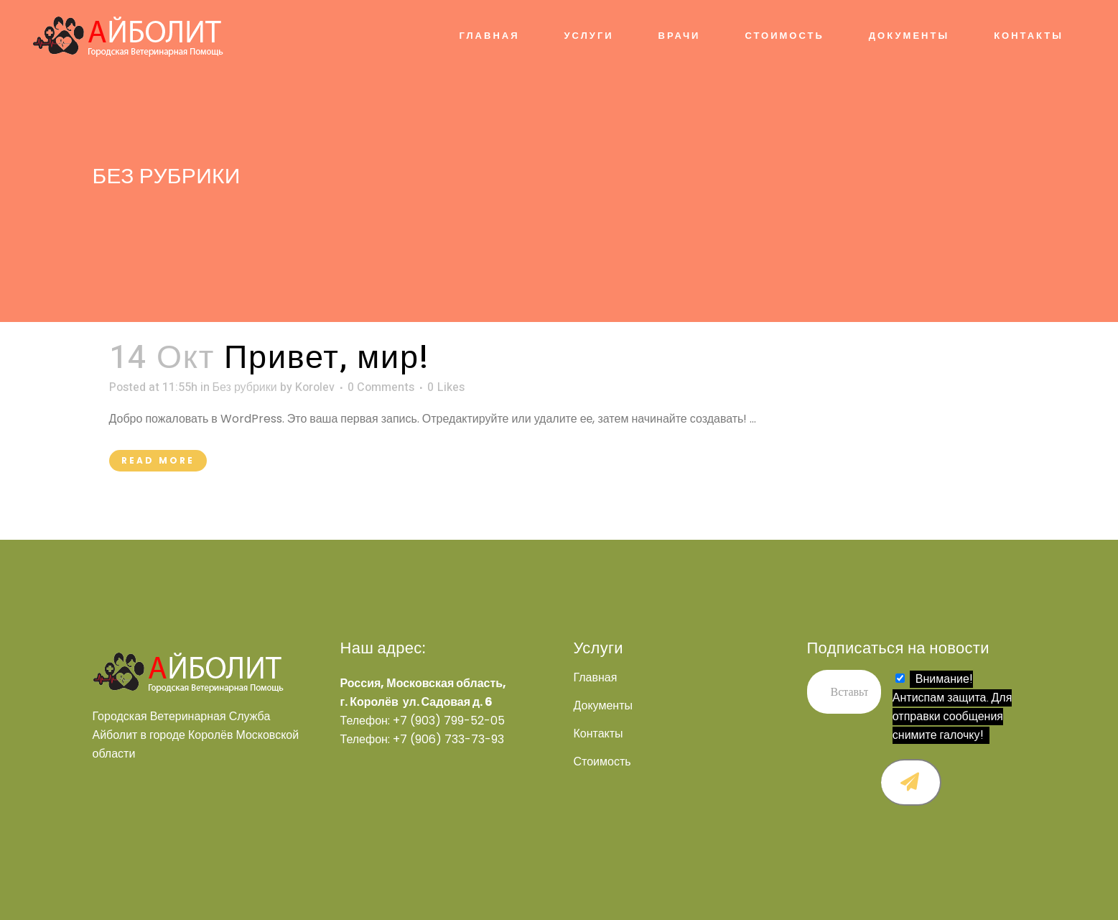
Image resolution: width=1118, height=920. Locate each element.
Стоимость (602, 762)
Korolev (315, 387)
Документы (603, 706)
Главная (596, 678)
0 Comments (381, 387)
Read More (158, 460)
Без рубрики (245, 387)
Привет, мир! (326, 358)
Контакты (598, 734)
